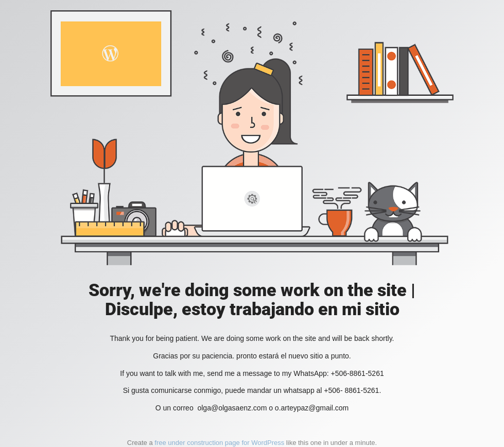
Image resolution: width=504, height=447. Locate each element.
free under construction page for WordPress (219, 442)
